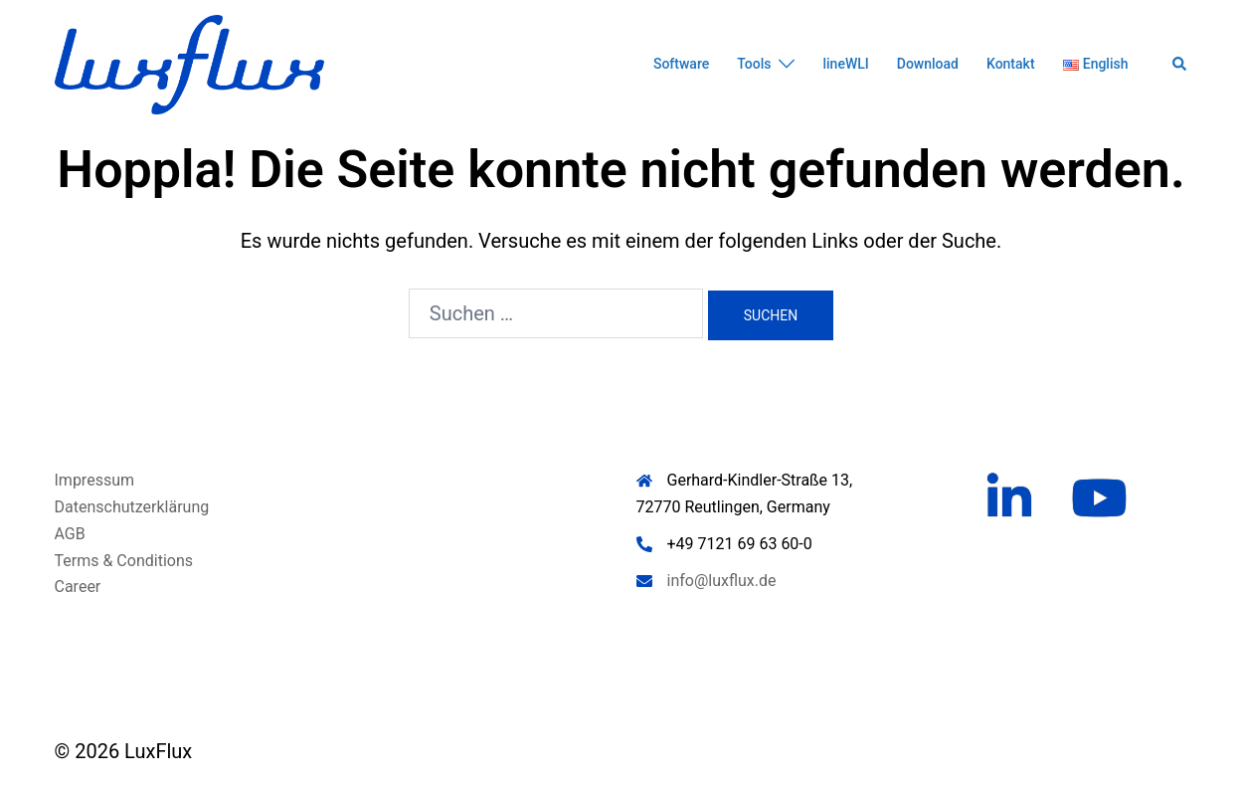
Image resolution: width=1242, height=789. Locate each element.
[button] (1180, 65)
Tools (754, 64)
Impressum (95, 480)
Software (681, 64)
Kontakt (1010, 64)
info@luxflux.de (722, 580)
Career (78, 586)
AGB (70, 533)
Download (928, 64)
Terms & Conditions (124, 560)
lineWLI (845, 64)
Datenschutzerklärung (132, 506)
